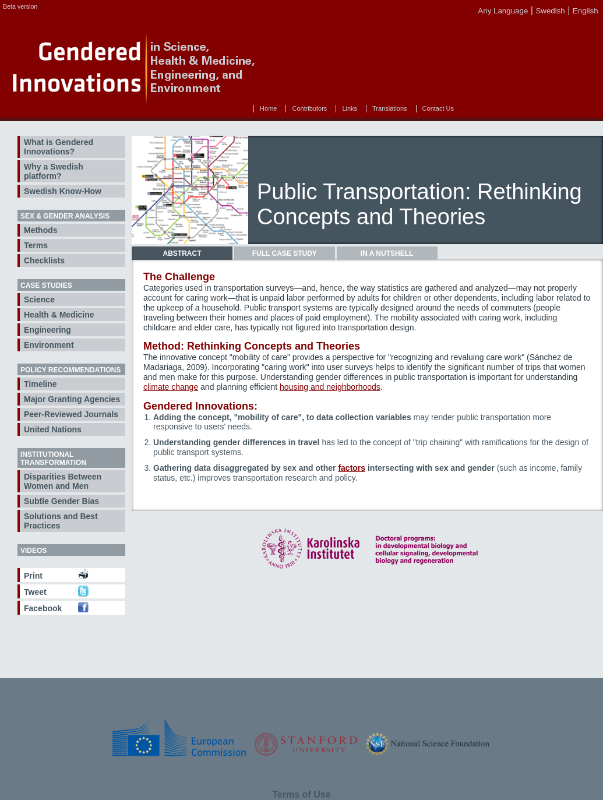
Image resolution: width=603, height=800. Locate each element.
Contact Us (438, 108)
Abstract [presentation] (182, 253)
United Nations (53, 429)
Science (39, 299)
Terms (36, 245)
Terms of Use (301, 794)
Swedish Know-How (62, 191)
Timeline (40, 384)
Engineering (47, 329)
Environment (49, 345)
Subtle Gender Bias (61, 501)
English (585, 10)
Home (268, 108)
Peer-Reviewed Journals (71, 414)
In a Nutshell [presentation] (387, 253)
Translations (389, 108)
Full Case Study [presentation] (284, 253)
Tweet (35, 592)
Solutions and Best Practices (61, 521)
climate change (170, 387)
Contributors (309, 108)
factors (351, 468)
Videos (33, 551)
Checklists (44, 260)
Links (349, 108)
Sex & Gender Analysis (65, 216)
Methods (41, 230)
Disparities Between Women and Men (62, 481)
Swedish (550, 10)
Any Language (503, 10)
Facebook (43, 608)
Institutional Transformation (53, 458)
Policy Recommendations (70, 370)
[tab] (182, 253)
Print (33, 575)
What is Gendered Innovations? (58, 147)
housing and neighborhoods (330, 387)
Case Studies (46, 285)
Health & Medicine (59, 314)
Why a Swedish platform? (53, 171)
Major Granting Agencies (72, 399)
